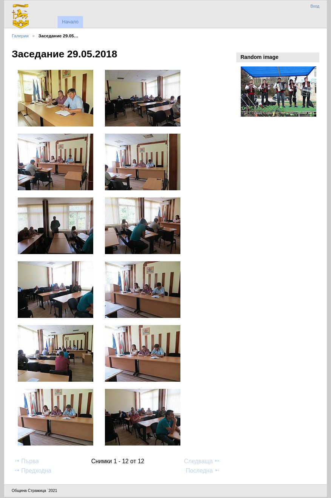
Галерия (20, 35)
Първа (26, 461)
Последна (203, 470)
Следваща (202, 461)
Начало (70, 22)
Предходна (32, 470)
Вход (314, 6)
